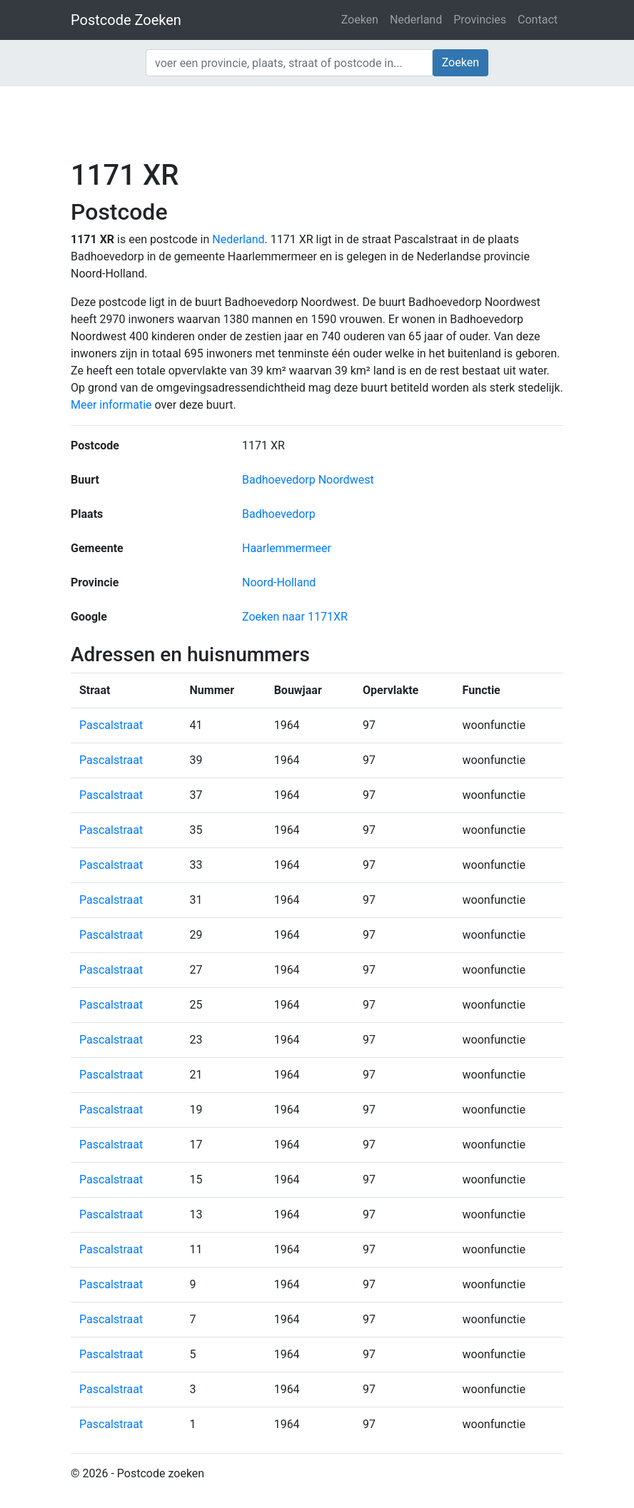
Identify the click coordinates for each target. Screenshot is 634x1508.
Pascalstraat (111, 725)
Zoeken (359, 19)
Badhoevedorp (279, 514)
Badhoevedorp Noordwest (308, 479)
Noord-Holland (279, 582)
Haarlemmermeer (286, 548)
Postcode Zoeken (126, 20)
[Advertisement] (317, 121)
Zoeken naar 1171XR (295, 616)
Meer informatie (111, 405)
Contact (538, 19)
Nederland (416, 19)
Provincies (479, 19)
